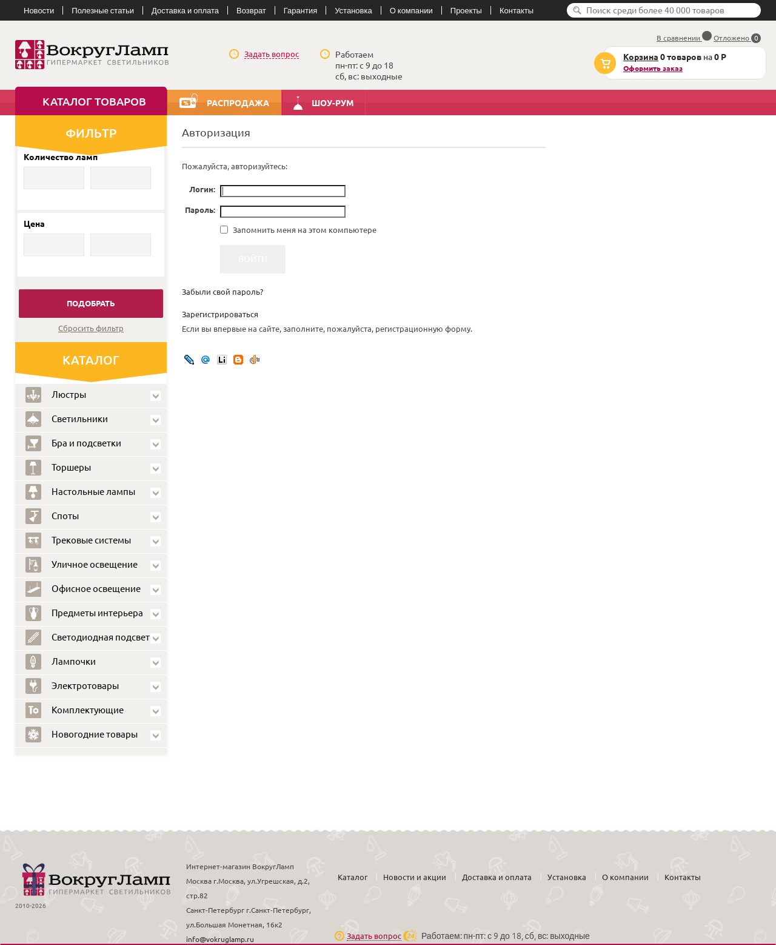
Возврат (251, 10)
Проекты (466, 10)
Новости (39, 10)
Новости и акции (414, 877)
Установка (353, 10)
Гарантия (300, 10)
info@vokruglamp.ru (220, 939)
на (665, 63)
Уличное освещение (81, 565)
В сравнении (684, 38)
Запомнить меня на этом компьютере (303, 230)
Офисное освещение (83, 589)
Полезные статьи (103, 10)
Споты (52, 516)
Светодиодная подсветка (92, 637)
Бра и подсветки (73, 443)
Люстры (55, 395)
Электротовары (72, 686)
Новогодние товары (81, 734)
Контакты (517, 10)
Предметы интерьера (84, 613)
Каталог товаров (94, 101)
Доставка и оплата (185, 10)
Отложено (737, 38)
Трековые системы (78, 540)
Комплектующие (74, 710)
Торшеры (58, 468)
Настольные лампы (80, 492)
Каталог (352, 877)
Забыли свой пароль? (222, 292)
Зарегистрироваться (220, 314)
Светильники (66, 419)
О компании (411, 10)
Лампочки (60, 662)
